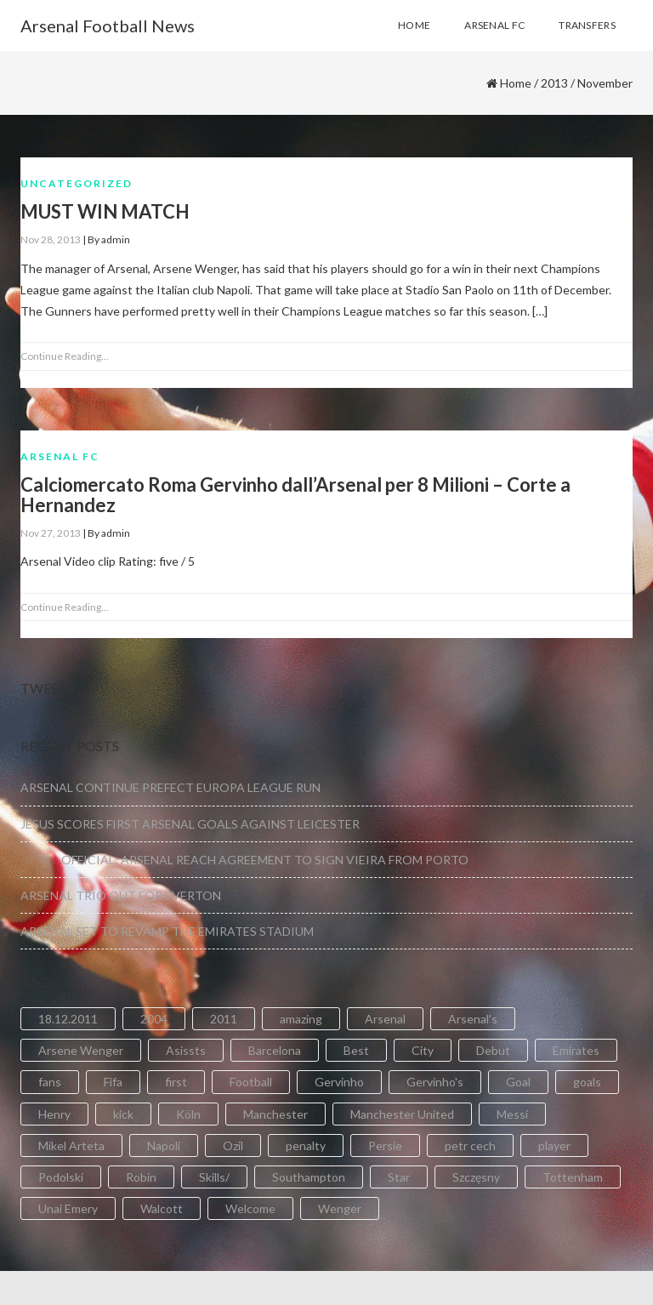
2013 (554, 83)
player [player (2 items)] (554, 1145)
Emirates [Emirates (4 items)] (576, 1050)
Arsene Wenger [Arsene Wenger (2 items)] (80, 1050)
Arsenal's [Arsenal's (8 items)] (472, 1019)
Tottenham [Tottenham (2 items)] (572, 1177)
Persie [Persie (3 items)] (385, 1145)
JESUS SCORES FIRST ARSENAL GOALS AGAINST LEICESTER (190, 824)
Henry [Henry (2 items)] (54, 1114)
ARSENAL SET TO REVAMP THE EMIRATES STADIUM (167, 931)
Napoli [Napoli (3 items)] (163, 1145)
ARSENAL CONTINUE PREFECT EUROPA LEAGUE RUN (170, 787)
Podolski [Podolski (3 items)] (60, 1177)
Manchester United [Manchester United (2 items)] (402, 1114)
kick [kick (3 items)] (123, 1114)
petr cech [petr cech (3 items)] (470, 1145)
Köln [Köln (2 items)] (188, 1114)
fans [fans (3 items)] (49, 1081)
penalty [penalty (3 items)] (306, 1145)
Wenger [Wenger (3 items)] (339, 1208)
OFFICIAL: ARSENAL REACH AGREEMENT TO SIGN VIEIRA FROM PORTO (244, 859)
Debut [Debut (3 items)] (493, 1050)
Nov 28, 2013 (50, 239)
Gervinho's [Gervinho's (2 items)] (434, 1081)
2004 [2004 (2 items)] (154, 1019)
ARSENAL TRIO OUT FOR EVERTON (120, 895)
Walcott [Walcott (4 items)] (161, 1208)
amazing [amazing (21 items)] (301, 1019)
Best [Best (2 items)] (356, 1050)
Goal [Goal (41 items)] (518, 1081)
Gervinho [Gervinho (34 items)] (339, 1081)
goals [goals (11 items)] (587, 1081)
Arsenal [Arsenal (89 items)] (385, 1019)
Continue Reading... (64, 356)
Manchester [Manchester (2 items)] (275, 1114)
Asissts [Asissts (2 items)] (186, 1050)
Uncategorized (76, 183)
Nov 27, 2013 (50, 533)
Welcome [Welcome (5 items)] (250, 1208)
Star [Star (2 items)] (399, 1177)
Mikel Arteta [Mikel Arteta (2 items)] (71, 1145)
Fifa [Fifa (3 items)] (113, 1081)
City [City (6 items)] (423, 1050)
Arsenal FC (59, 456)
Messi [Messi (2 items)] (512, 1114)
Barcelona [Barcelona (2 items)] (274, 1050)
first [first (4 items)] (176, 1081)
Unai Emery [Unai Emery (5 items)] (68, 1208)
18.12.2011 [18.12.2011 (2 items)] (68, 1019)
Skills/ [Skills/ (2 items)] (214, 1177)
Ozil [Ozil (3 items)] (233, 1145)
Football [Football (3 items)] (251, 1081)
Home (515, 83)
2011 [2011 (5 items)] (223, 1019)
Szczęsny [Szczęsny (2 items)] (476, 1177)
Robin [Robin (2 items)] (141, 1177)
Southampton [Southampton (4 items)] (308, 1177)
